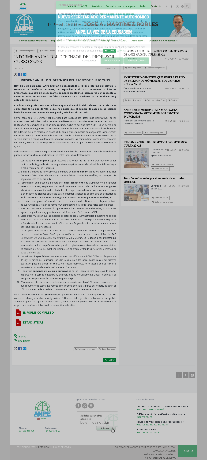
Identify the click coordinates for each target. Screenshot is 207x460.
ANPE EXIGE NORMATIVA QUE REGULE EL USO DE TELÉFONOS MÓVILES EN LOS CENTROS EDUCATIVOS (154, 81)
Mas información (157, 409)
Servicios (96, 6)
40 (159, 432)
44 (159, 424)
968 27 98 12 (142, 424)
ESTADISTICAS (28, 322)
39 (155, 424)
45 (151, 424)
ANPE (84, 6)
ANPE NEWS (138, 40)
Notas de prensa (48, 51)
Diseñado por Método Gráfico (159, 454)
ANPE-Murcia (110, 68)
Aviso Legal (169, 447)
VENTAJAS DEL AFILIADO (113, 40)
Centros (173, 100)
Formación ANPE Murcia (82, 40)
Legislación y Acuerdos (163, 40)
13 (163, 424)
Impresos (58, 40)
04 (151, 432)
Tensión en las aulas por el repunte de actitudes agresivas (155, 180)
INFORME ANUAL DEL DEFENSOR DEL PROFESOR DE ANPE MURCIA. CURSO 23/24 (155, 52)
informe (20, 336)
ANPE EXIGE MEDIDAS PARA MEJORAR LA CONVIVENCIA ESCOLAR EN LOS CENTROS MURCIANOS (153, 113)
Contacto (156, 6)
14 (167, 424)
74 (151, 417)
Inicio (72, 6)
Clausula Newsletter (164, 450)
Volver (110, 50)
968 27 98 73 (142, 417)
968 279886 (141, 409)
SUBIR (188, 451)
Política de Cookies (151, 447)
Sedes (143, 6)
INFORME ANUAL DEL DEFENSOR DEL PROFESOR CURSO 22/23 (157, 143)
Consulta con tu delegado (120, 6)
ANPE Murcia (42, 447)
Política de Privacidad (127, 447)
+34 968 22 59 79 (26, 430)
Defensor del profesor (26, 51)
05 (155, 432)
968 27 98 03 (142, 432)
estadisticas (22, 340)
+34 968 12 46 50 (52, 430)
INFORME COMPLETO (34, 312)
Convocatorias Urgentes (33, 40)
